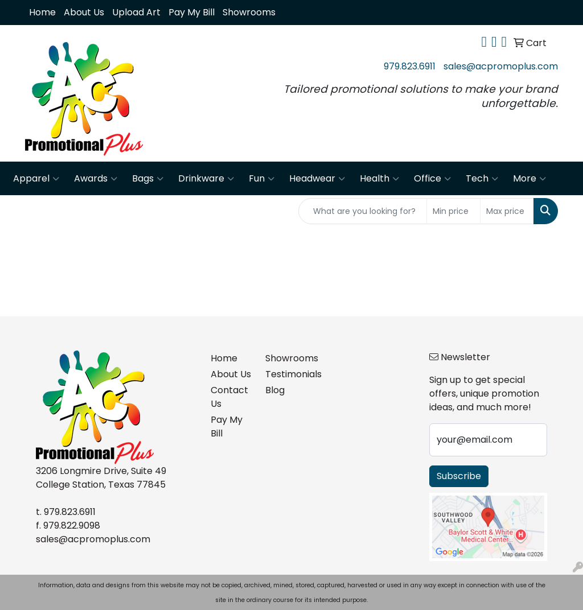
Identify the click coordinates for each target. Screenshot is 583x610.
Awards (95, 179)
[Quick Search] (362, 211)
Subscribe (459, 476)
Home (42, 12)
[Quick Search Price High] (507, 211)
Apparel (36, 179)
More (529, 179)
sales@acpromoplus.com (501, 66)
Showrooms (249, 12)
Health (379, 179)
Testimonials (285, 374)
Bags (147, 179)
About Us (84, 12)
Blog (275, 390)
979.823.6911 (410, 66)
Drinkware (206, 179)
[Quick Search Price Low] (453, 211)
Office (432, 179)
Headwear (317, 179)
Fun (261, 179)
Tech (482, 179)
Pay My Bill (192, 12)
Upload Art (136, 12)
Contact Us (229, 397)
